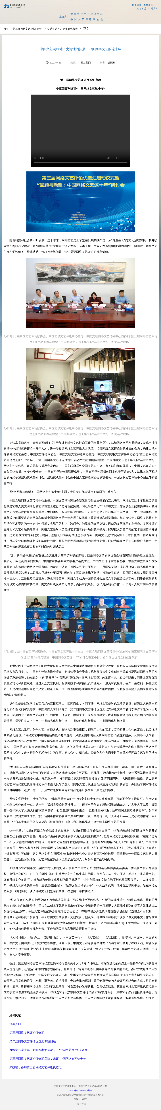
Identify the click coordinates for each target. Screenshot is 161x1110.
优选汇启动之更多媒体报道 (62, 28)
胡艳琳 (111, 62)
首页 (6, 28)
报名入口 (15, 1024)
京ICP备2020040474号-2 (80, 1090)
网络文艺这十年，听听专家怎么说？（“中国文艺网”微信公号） (49, 1050)
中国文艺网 (84, 62)
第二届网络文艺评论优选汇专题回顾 (32, 1041)
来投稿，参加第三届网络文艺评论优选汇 (35, 1067)
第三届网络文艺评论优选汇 (28, 28)
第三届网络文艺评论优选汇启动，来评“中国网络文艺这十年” (48, 1058)
